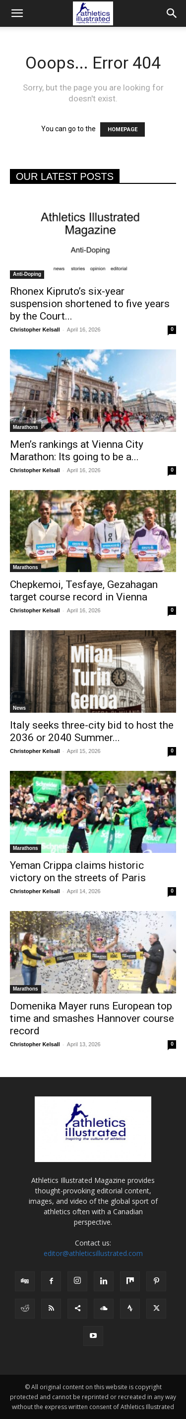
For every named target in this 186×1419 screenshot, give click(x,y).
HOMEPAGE (122, 129)
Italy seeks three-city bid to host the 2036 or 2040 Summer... (92, 731)
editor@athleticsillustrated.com (93, 1253)
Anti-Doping (27, 274)
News (19, 708)
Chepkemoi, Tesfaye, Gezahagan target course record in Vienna (84, 591)
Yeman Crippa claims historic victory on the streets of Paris (78, 871)
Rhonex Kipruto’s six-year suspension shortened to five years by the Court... (90, 303)
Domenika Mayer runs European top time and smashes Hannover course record (92, 1018)
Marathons (25, 427)
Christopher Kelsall (35, 330)
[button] (17, 13)
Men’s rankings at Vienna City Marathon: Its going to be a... (76, 450)
